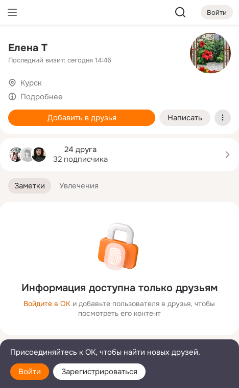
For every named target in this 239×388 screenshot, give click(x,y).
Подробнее (41, 97)
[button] (29, 186)
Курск (31, 83)
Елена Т (27, 47)
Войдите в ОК (46, 303)
